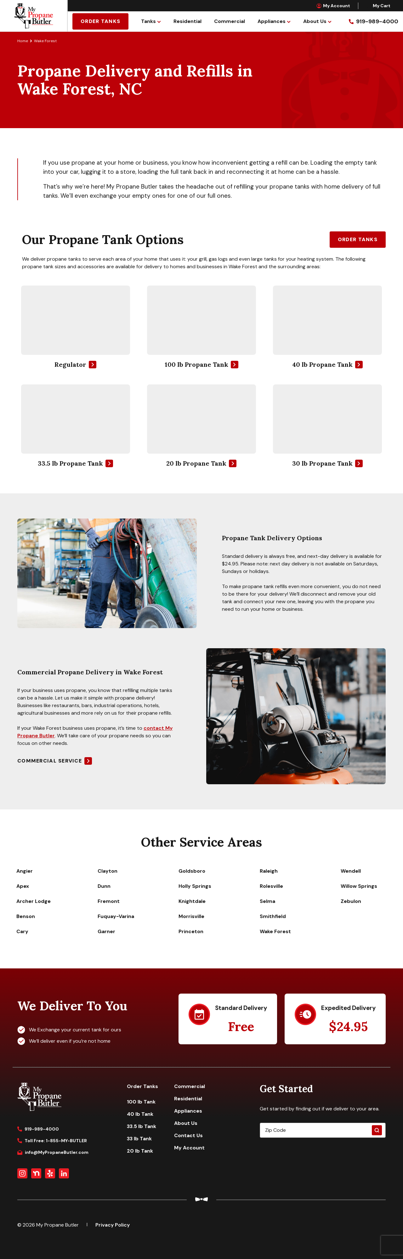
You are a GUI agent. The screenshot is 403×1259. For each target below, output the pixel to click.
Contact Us (188, 1135)
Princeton (191, 931)
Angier (24, 871)
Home (22, 40)
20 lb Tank (140, 1151)
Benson (25, 916)
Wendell (351, 871)
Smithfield (273, 916)
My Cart (378, 6)
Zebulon (351, 901)
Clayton (107, 871)
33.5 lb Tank (141, 1126)
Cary (22, 931)
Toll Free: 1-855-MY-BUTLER (52, 1140)
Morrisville (191, 916)
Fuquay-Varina (116, 916)
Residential (187, 21)
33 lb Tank (139, 1138)
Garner (106, 931)
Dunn (104, 886)
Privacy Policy (112, 1225)
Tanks (148, 21)
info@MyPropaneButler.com (52, 1152)
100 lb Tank (141, 1101)
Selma (267, 901)
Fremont (109, 901)
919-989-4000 (38, 1129)
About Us (314, 21)
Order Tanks (100, 21)
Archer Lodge (33, 901)
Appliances (272, 21)
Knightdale (192, 901)
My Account (333, 6)
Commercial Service (49, 760)
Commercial (229, 21)
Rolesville (271, 886)
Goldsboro (192, 871)
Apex (22, 886)
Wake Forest (275, 931)
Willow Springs (359, 886)
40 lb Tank (140, 1114)
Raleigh (269, 871)
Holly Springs (195, 886)
